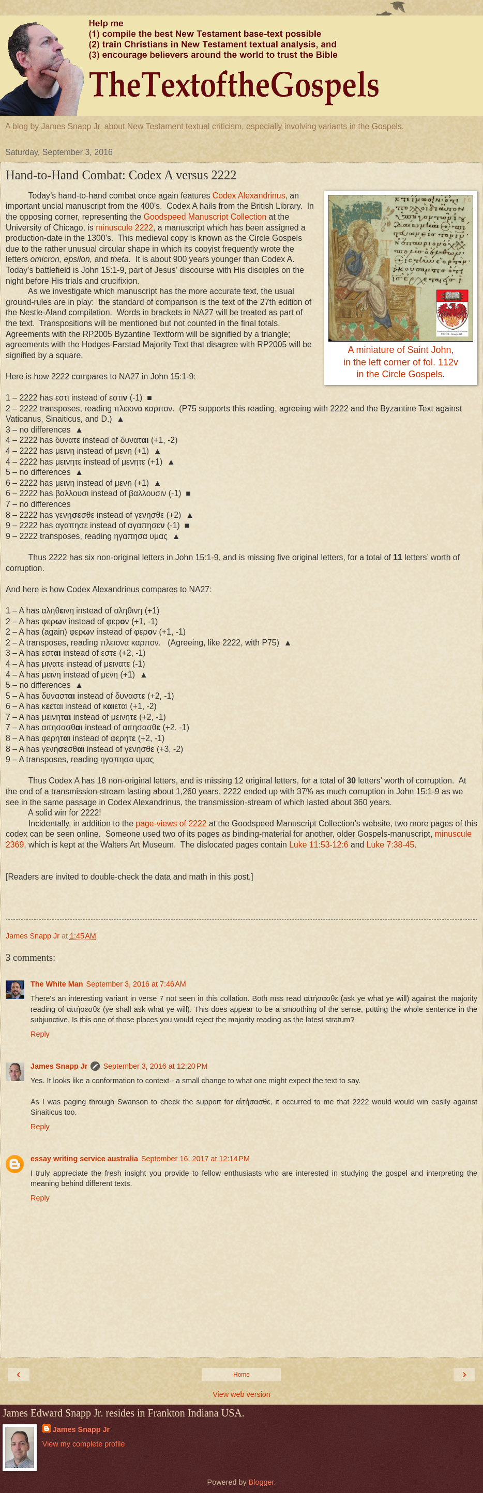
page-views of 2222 (170, 823)
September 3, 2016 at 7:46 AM (136, 984)
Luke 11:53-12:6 (318, 844)
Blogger (261, 1482)
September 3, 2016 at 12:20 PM (155, 1066)
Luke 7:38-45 (390, 844)
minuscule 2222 (124, 227)
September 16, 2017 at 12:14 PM (195, 1159)
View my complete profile (83, 1444)
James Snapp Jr (59, 1066)
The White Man (57, 984)
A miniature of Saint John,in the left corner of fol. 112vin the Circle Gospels (400, 362)
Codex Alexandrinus (249, 195)
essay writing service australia (84, 1159)
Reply (40, 1034)
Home (241, 1374)
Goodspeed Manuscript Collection (205, 216)
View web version (241, 1394)
